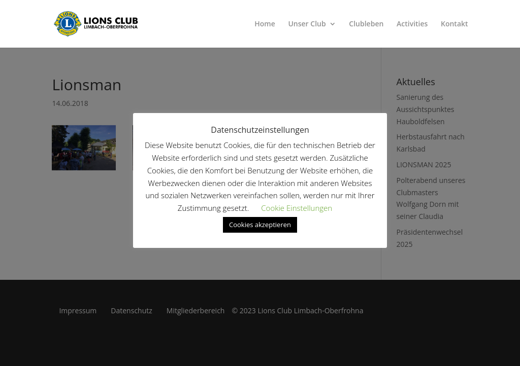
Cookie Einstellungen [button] (296, 208)
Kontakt (454, 24)
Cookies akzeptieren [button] (260, 224)
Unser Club (307, 24)
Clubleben (366, 24)
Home (264, 24)
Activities (412, 24)
